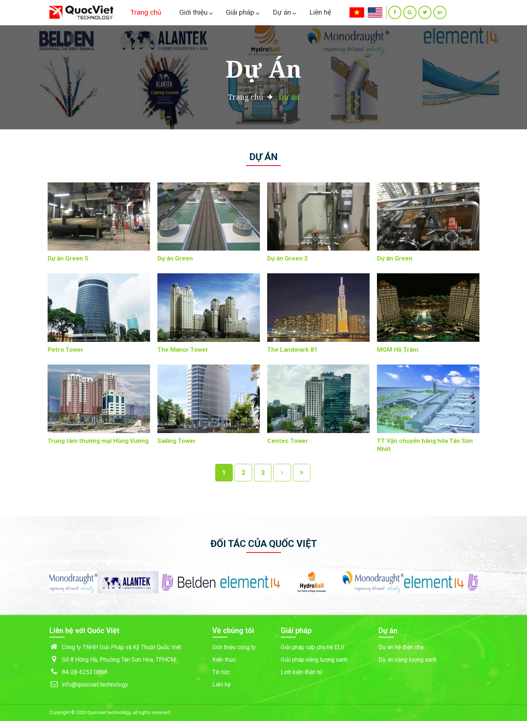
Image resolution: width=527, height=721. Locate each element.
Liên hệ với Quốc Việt (84, 630)
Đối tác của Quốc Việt (263, 543)
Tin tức (221, 672)
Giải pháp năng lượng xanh (314, 659)
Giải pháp (240, 12)
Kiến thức (224, 659)
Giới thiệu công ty (234, 647)
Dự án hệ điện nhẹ (400, 647)
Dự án (282, 12)
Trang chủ (145, 12)
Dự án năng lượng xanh (407, 659)
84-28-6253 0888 (84, 672)
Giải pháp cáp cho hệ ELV (312, 647)
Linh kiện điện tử (301, 672)
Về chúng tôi (233, 630)
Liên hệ (320, 12)
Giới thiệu (193, 12)
